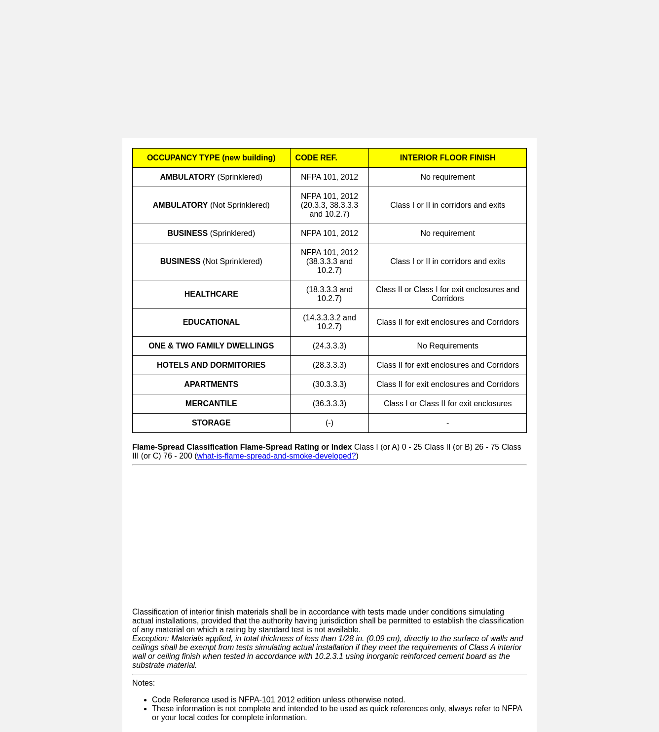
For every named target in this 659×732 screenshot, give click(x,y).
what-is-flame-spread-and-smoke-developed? (276, 456)
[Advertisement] (296, 69)
